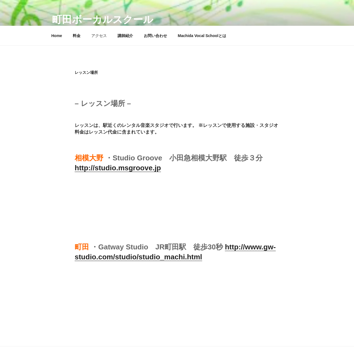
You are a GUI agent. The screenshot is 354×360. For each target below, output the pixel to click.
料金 (76, 35)
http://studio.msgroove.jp (118, 168)
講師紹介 (125, 35)
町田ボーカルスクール (102, 19)
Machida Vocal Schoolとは (202, 35)
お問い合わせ (155, 35)
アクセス (99, 35)
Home (56, 35)
